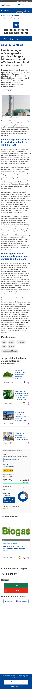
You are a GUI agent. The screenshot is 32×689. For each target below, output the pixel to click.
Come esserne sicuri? (24, 1)
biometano (21, 342)
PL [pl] (21, 44)
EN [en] (6, 44)
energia (11, 346)
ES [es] (10, 44)
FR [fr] (14, 44)
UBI (27, 167)
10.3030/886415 (7, 466)
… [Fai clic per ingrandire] (7, 15)
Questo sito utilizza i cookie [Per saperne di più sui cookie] (11, 676)
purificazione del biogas (10, 351)
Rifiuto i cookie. (16, 686)
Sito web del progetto (12, 459)
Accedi (19, 5)
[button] (23, 5)
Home (3, 15)
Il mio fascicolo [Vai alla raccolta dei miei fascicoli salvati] (21, 601)
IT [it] (17, 44)
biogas (11, 342)
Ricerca (28, 5)
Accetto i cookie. (16, 682)
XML (17, 585)
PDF (17, 590)
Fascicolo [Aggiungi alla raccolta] (8, 601)
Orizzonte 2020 (15, 15)
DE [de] (2, 44)
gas (4, 346)
